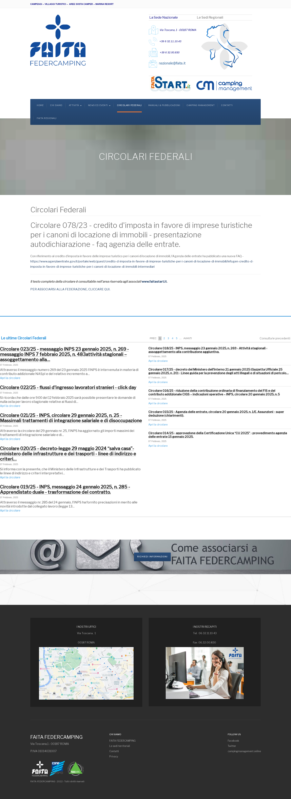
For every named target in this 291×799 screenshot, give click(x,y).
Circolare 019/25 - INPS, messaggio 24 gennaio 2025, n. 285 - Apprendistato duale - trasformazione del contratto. (65, 489)
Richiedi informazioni (152, 556)
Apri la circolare (10, 378)
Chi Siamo (56, 105)
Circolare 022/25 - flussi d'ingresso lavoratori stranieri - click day (68, 387)
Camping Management (201, 105)
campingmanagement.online (244, 751)
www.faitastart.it (154, 281)
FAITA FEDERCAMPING (122, 740)
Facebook (233, 740)
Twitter (232, 745)
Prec (153, 338)
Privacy (113, 756)
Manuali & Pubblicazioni (164, 105)
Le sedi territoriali (119, 745)
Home (40, 105)
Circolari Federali (129, 105)
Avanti (187, 338)
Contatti (227, 105)
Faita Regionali (47, 118)
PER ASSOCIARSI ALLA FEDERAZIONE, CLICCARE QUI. (70, 289)
